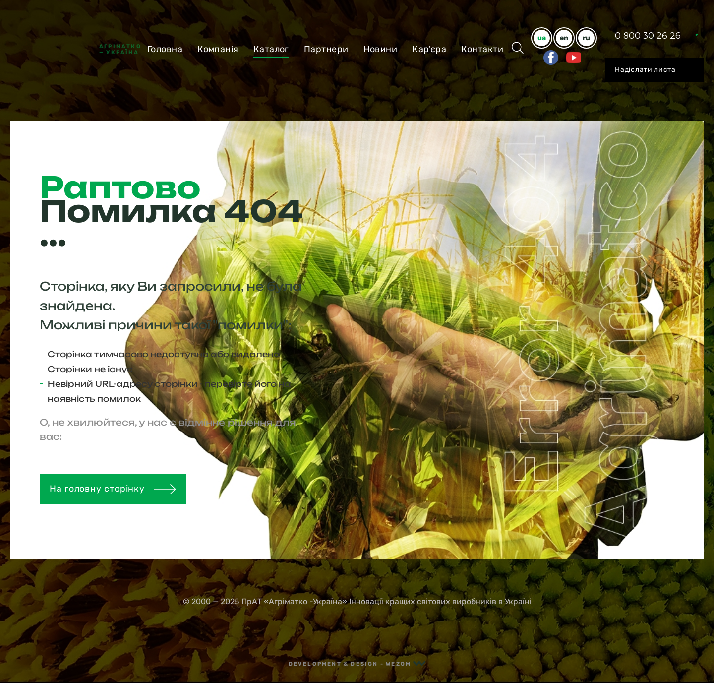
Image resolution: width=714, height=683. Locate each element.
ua (541, 38)
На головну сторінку (113, 488)
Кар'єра (429, 49)
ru (586, 38)
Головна (164, 49)
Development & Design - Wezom (357, 664)
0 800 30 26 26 (648, 35)
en (564, 38)
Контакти (482, 49)
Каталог (271, 49)
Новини (380, 49)
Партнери (326, 49)
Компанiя (217, 49)
